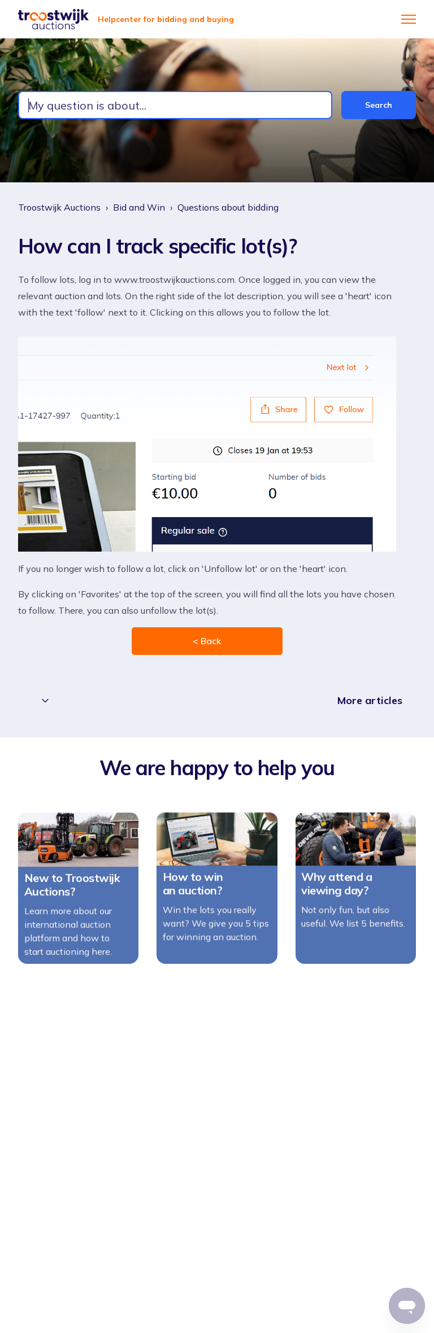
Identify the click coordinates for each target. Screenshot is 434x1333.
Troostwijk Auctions (59, 207)
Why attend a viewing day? (336, 889)
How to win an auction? (193, 888)
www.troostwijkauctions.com (174, 279)
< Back (207, 640)
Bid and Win (139, 207)
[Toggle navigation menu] (408, 19)
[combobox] (175, 105)
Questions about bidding (228, 207)
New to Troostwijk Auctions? (72, 889)
